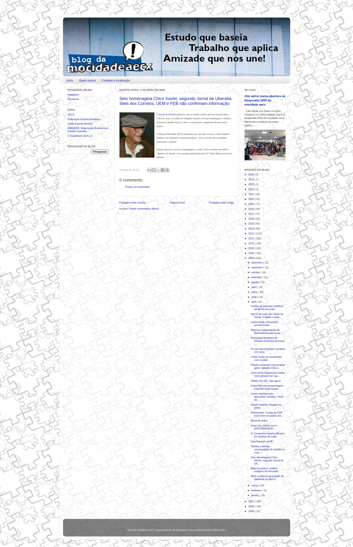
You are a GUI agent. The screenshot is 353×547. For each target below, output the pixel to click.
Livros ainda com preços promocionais (264, 323)
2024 (251, 179)
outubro (256, 272)
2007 (251, 501)
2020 (251, 199)
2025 (251, 174)
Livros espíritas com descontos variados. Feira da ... (267, 396)
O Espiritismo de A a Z (80, 135)
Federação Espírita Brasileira (84, 119)
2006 (251, 506)
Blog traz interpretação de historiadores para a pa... (266, 331)
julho (254, 287)
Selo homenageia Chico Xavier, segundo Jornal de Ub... (267, 460)
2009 (251, 253)
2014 (251, 228)
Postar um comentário (137, 186)
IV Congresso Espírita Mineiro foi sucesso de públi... (267, 435)
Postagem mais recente (132, 202)
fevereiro (256, 490)
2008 (251, 258)
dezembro (257, 262)
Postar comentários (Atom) (144, 208)
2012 (251, 238)
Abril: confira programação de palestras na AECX (267, 477)
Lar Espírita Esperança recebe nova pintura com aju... (268, 374)
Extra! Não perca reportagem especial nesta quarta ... (267, 387)
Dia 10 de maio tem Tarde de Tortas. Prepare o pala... (267, 315)
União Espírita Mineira (80, 123)
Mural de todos (259, 420)
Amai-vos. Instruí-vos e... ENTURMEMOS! (265, 427)
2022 (251, 189)
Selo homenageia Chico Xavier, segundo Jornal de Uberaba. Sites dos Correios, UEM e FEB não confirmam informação (176, 101)
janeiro (255, 495)
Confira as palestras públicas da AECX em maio (267, 307)
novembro (257, 267)
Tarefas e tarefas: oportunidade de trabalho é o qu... (267, 449)
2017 (251, 213)
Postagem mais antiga (221, 202)
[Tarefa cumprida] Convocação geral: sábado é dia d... (268, 366)
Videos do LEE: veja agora (266, 380)
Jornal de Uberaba (167, 114)
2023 (251, 184)
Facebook (73, 99)
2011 (251, 243)
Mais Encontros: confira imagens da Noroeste (264, 470)
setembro (257, 277)
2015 (251, 223)
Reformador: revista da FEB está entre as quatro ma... (267, 414)
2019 (251, 204)
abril (254, 301)
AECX (71, 114)
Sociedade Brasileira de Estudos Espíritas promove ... (267, 340)
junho (254, 292)
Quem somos (87, 80)
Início (70, 80)
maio (254, 297)
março (255, 485)
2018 (251, 208)
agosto (255, 282)
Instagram (73, 94)
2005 (251, 511)
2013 (251, 233)
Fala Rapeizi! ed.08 (261, 441)
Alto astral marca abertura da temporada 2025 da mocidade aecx (265, 100)
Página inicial (177, 202)
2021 (251, 194)
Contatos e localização (116, 80)
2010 (251, 248)
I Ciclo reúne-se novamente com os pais (266, 358)
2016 (251, 218)
